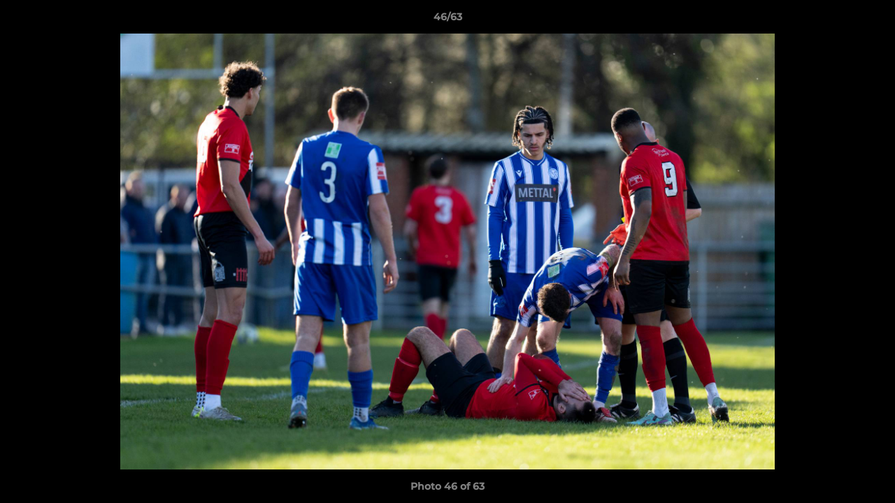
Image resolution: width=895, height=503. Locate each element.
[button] (869, 20)
